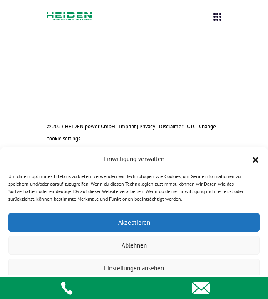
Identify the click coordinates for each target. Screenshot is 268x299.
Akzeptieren (134, 222)
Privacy (147, 126)
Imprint (127, 126)
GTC (191, 126)
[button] (255, 159)
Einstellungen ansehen (134, 268)
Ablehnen (134, 245)
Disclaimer (171, 126)
